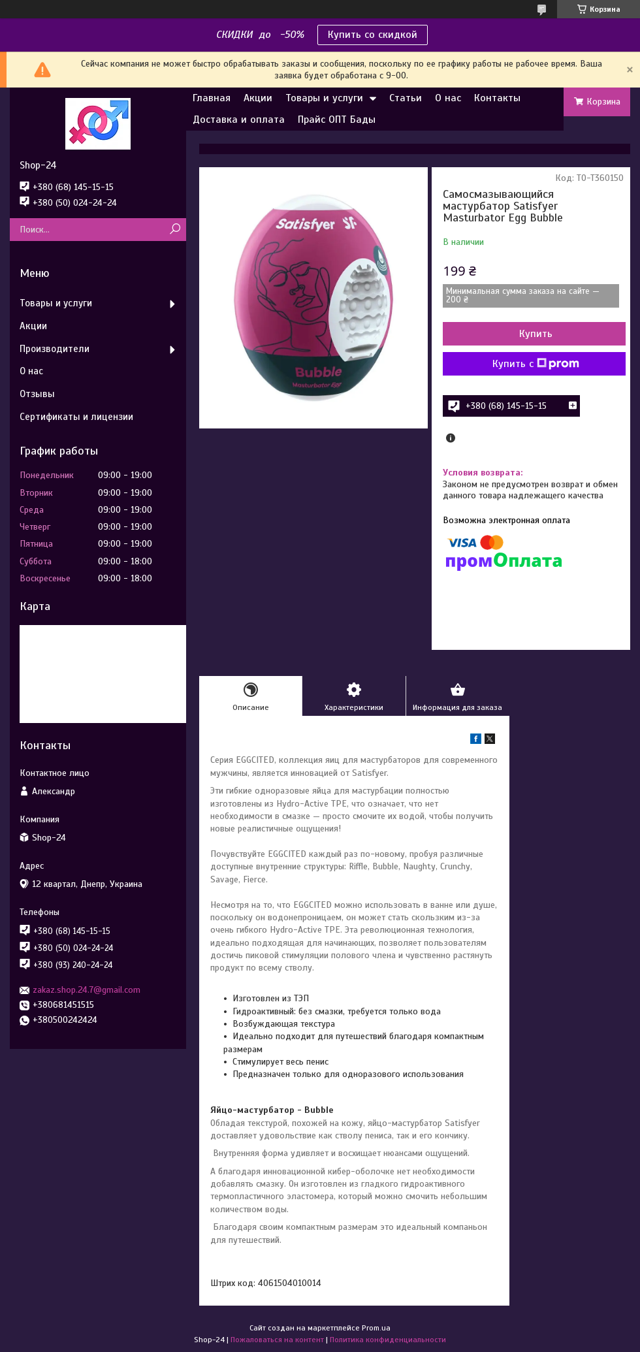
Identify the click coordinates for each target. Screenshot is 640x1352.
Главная (212, 98)
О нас (448, 98)
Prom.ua (376, 1327)
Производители (54, 349)
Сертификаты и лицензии (76, 417)
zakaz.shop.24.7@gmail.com (86, 989)
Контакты (497, 98)
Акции (258, 98)
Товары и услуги (324, 98)
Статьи (405, 98)
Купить (535, 333)
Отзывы (37, 394)
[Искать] (174, 229)
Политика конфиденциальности (388, 1339)
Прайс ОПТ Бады (337, 119)
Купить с (535, 363)
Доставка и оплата (239, 119)
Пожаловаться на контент (277, 1339)
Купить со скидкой (372, 34)
